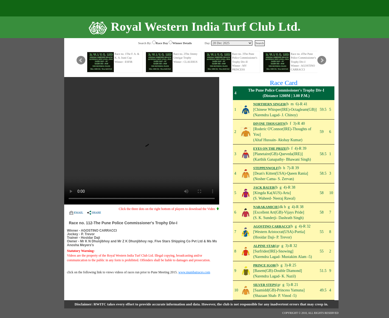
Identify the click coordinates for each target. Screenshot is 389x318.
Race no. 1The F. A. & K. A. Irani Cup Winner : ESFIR (127, 57)
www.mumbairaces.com (194, 272)
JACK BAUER (264, 187)
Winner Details (182, 43)
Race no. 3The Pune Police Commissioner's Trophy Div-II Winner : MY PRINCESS (244, 61)
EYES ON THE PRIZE (269, 149)
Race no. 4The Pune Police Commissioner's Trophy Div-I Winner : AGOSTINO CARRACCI (303, 61)
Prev (81, 60)
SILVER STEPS (264, 285)
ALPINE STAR (264, 246)
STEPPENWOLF (265, 168)
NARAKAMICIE (265, 207)
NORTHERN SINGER (269, 104)
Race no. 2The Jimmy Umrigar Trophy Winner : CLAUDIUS (185, 57)
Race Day (162, 43)
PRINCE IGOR (264, 265)
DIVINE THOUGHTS (269, 124)
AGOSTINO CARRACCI (271, 226)
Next (321, 60)
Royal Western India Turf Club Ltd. (206, 26)
